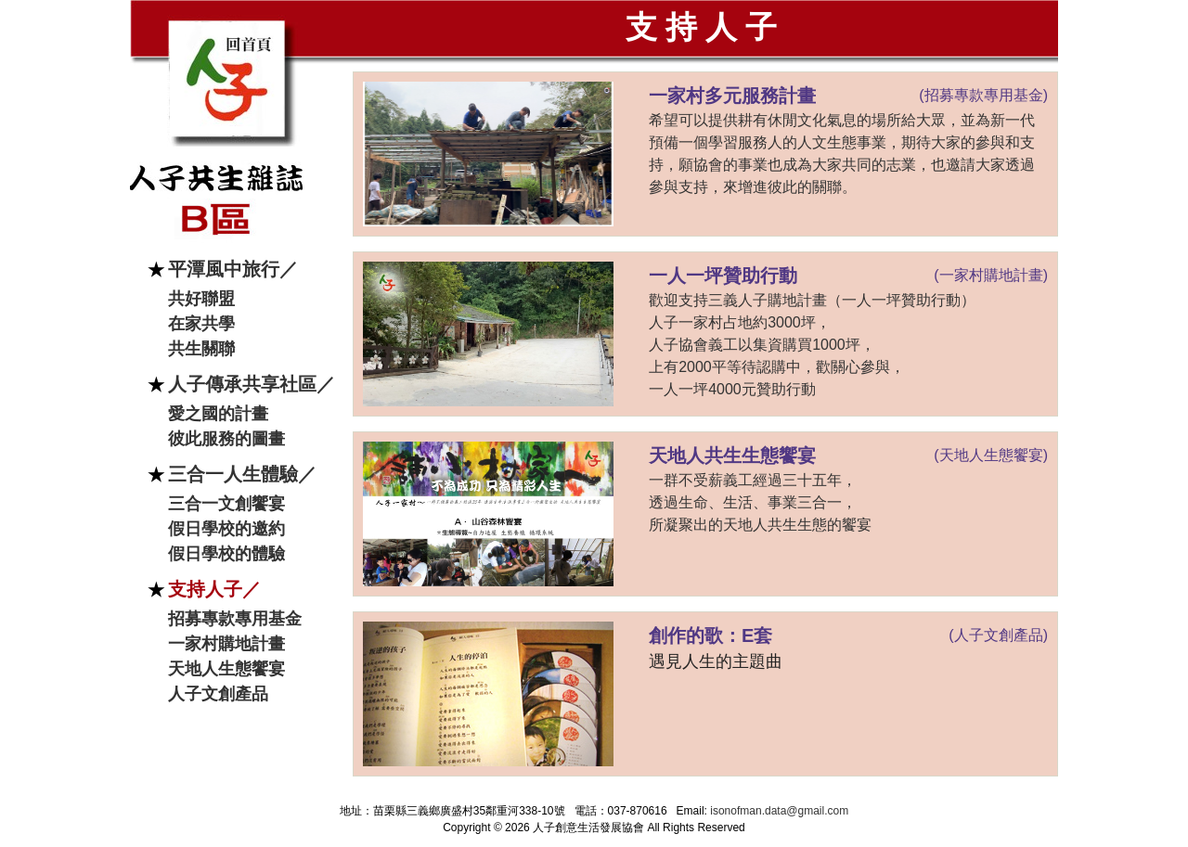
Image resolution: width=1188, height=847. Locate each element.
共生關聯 (201, 349)
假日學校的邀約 (226, 529)
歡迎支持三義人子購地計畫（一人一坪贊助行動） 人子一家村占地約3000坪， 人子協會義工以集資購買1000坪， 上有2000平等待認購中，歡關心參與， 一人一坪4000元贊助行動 (812, 344)
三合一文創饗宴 (226, 503)
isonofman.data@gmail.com (779, 810)
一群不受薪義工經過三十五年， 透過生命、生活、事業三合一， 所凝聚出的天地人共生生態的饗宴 (760, 502)
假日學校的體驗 (226, 554)
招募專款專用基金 (235, 619)
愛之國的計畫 (218, 413)
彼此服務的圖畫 (226, 439)
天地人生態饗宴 (226, 669)
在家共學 (201, 323)
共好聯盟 (201, 298)
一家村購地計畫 (226, 644)
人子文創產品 (218, 694)
